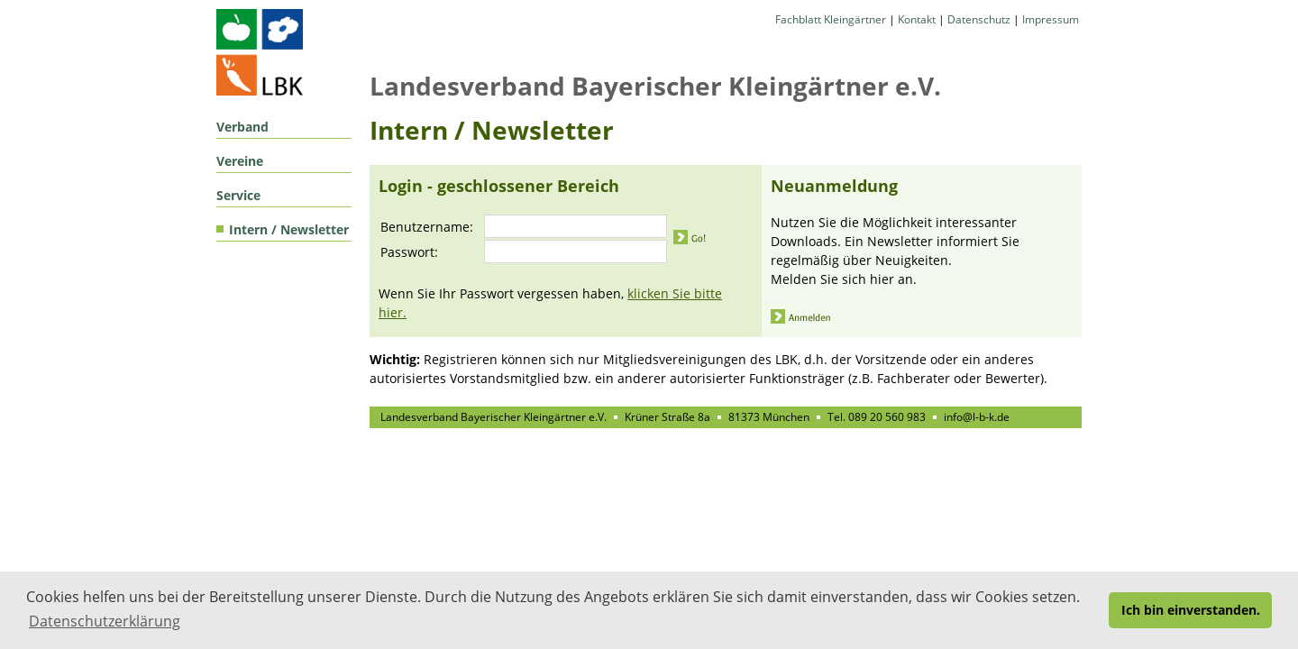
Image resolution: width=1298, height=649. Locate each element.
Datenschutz (978, 19)
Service (238, 195)
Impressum (1050, 19)
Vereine (239, 160)
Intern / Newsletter (289, 229)
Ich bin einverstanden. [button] (1190, 609)
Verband (242, 126)
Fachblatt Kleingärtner (830, 19)
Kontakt (917, 19)
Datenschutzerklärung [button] (104, 621)
